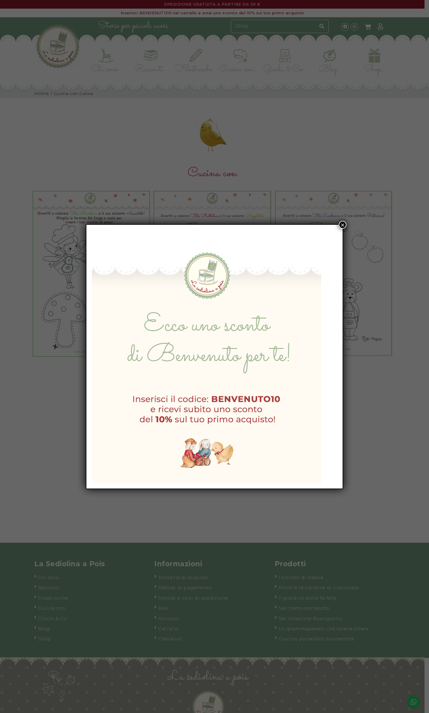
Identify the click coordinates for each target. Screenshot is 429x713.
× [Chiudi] (343, 225)
